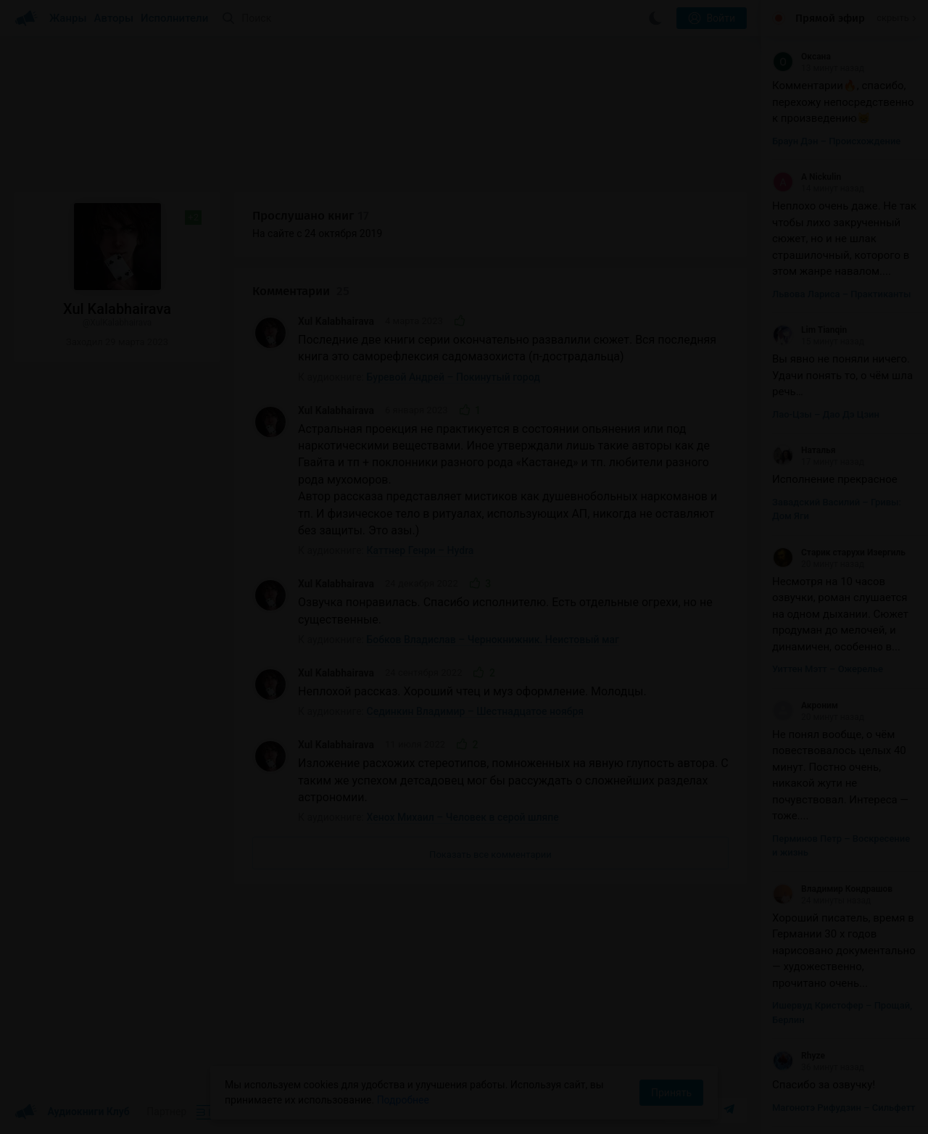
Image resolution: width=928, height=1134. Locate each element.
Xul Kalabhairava (336, 321)
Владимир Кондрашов (832, 889)
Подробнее (403, 1100)
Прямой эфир (830, 18)
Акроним (805, 705)
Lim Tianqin (809, 330)
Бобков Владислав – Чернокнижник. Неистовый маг (493, 639)
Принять (671, 1092)
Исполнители (174, 18)
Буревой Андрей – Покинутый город (453, 377)
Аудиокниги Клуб (72, 1112)
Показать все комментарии (490, 854)
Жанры (68, 18)
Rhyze (798, 1055)
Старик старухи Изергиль (839, 552)
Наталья (803, 450)
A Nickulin (806, 177)
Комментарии (300, 291)
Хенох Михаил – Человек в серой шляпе (463, 817)
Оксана (801, 56)
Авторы (114, 18)
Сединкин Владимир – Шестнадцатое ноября (475, 711)
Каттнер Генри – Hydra (420, 550)
